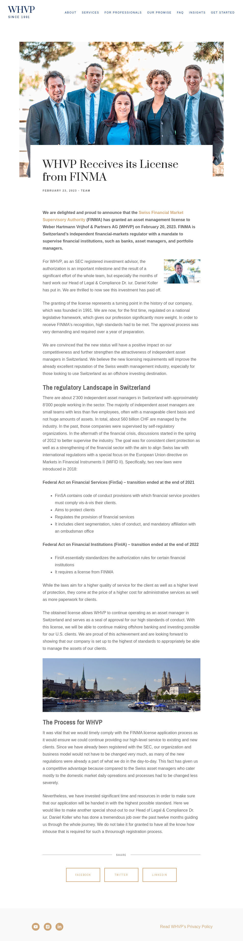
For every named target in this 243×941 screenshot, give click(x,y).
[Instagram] (48, 927)
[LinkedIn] (59, 927)
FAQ (180, 12)
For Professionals (123, 12)
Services (90, 12)
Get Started (223, 12)
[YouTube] (36, 927)
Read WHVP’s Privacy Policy (186, 926)
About (70, 12)
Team (85, 190)
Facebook (83, 874)
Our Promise (159, 12)
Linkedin (159, 874)
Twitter (121, 874)
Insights (197, 12)
